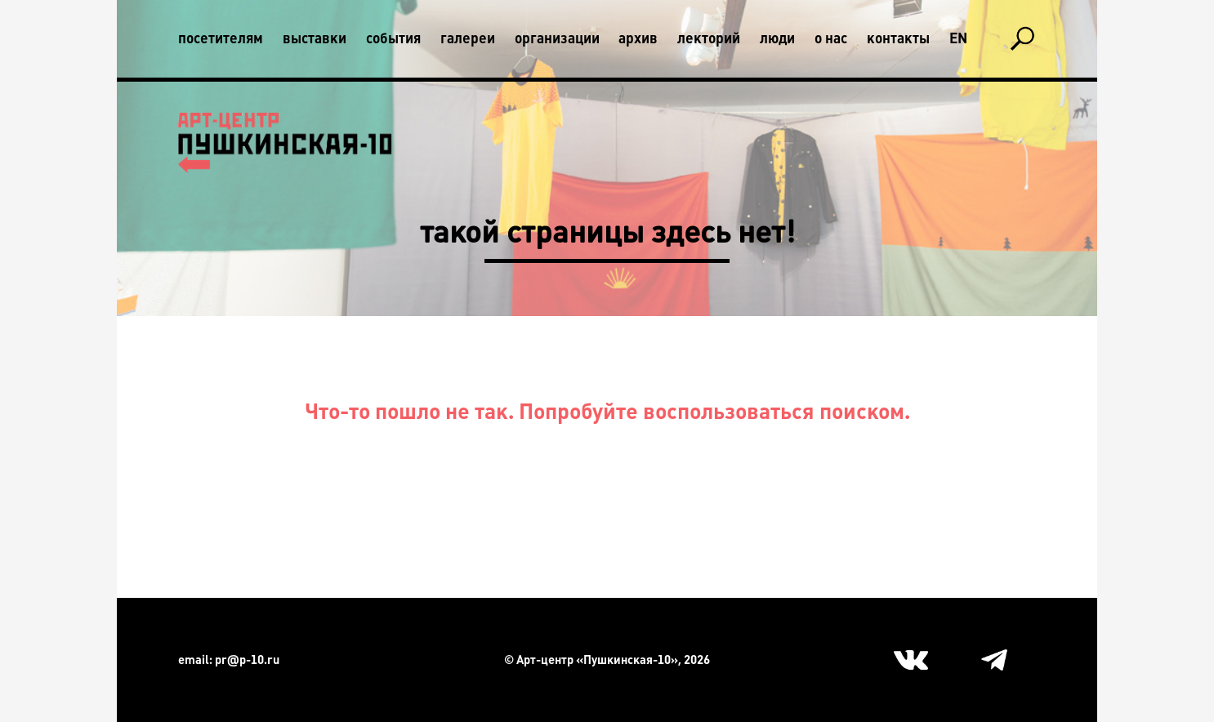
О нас (831, 38)
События (393, 38)
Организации (557, 38)
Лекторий (708, 38)
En (958, 38)
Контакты (898, 38)
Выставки (314, 38)
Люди (777, 38)
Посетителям (220, 38)
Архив (638, 38)
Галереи (467, 38)
